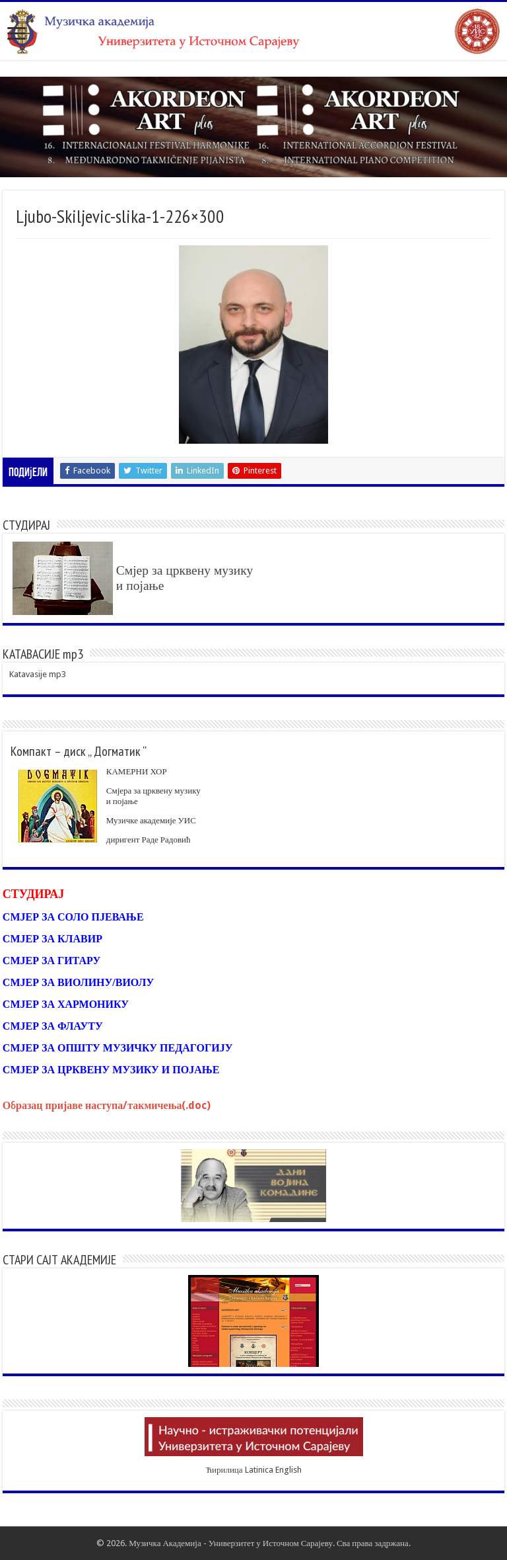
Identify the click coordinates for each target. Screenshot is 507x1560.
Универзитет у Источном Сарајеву (271, 1543)
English (288, 1470)
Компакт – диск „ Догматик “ (79, 751)
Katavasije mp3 (37, 674)
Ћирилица (223, 1470)
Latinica (259, 1470)
